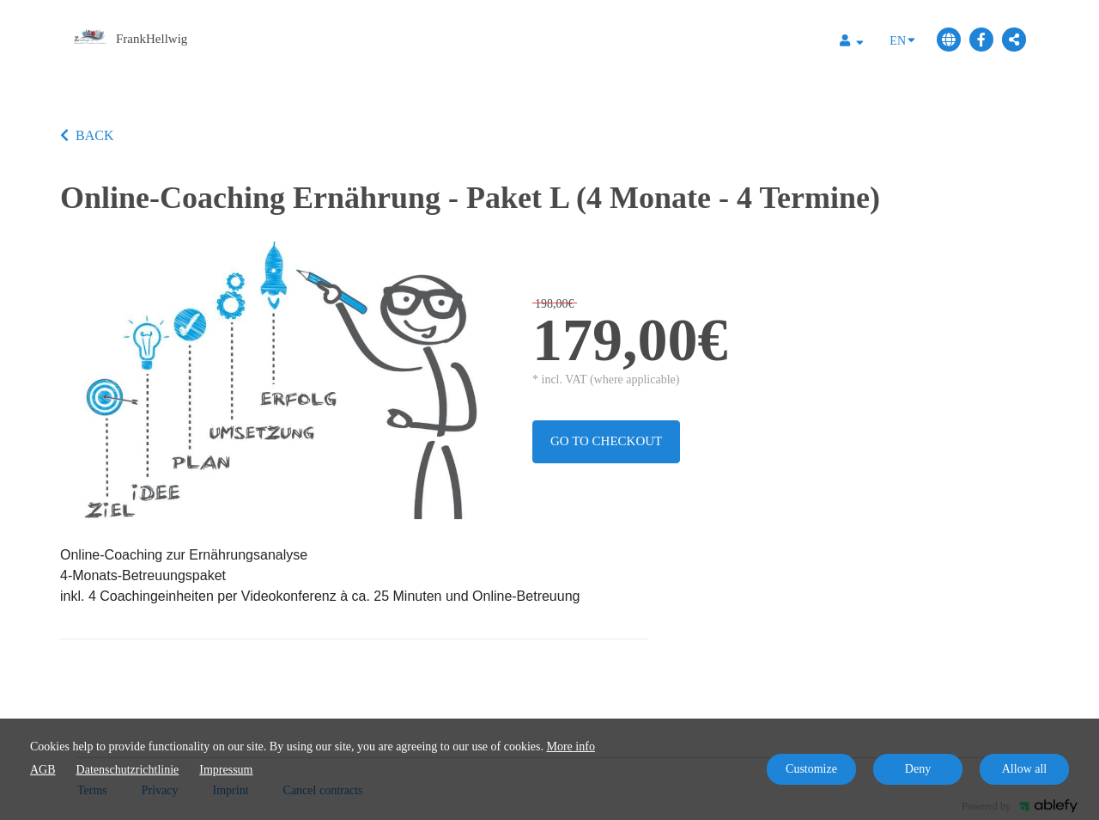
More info (571, 746)
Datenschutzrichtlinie (127, 769)
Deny (918, 768)
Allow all (1024, 768)
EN (902, 39)
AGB (43, 769)
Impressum (225, 769)
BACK (86, 135)
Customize (811, 768)
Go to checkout (606, 441)
